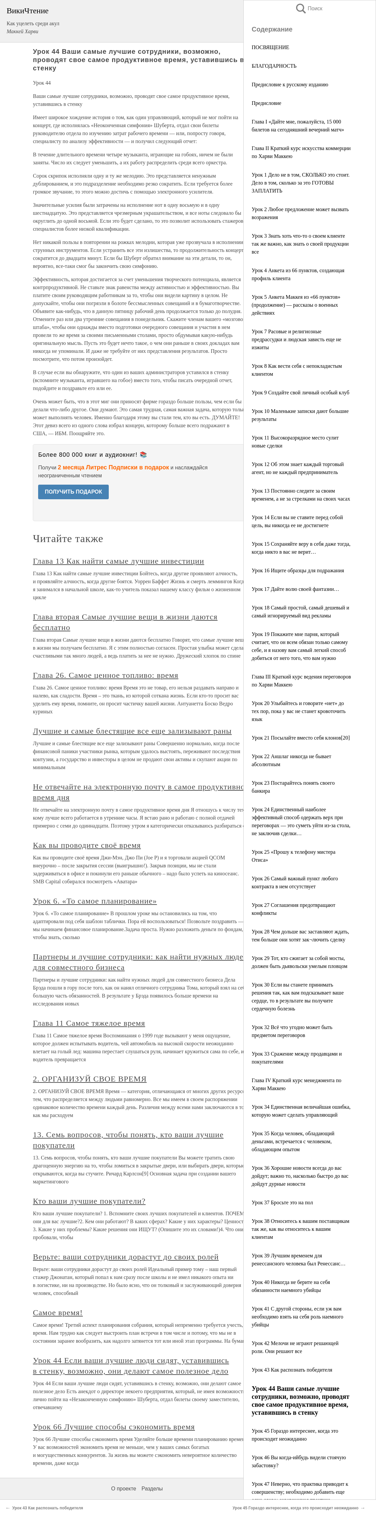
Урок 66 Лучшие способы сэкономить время (114, 1426)
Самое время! (58, 1312)
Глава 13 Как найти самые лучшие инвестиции (118, 561)
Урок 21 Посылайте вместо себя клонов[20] (301, 738)
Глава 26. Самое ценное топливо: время (105, 675)
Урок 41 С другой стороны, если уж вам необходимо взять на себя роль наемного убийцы (297, 1316)
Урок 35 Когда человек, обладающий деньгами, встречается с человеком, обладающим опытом (293, 1141)
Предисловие (266, 103)
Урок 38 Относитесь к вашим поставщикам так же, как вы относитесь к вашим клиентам (300, 1229)
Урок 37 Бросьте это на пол (282, 1202)
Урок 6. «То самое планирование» (95, 901)
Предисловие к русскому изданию (290, 84)
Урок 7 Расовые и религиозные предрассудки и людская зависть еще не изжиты (296, 339)
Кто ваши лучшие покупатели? (89, 1201)
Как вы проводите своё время (87, 845)
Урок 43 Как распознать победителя (292, 1370)
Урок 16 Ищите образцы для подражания (298, 570)
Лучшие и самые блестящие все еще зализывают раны (132, 731)
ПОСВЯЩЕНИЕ (270, 47)
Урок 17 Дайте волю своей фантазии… (295, 589)
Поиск (309, 8)
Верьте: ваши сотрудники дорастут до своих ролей (126, 1256)
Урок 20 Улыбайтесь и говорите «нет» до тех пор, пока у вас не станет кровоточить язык (298, 711)
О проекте (123, 1488)
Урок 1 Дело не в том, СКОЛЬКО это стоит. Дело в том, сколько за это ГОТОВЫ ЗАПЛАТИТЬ (300, 183)
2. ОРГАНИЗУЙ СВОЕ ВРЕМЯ (90, 1079)
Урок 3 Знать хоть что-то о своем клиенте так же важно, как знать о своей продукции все (300, 244)
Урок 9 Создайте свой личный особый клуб (300, 392)
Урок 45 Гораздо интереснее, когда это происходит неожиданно (295, 1508)
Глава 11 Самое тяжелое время (89, 1023)
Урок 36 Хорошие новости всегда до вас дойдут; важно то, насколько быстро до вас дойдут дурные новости (300, 1176)
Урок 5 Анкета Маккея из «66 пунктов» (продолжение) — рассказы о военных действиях (296, 305)
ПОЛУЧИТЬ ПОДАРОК (73, 492)
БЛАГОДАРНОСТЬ (274, 66)
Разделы (152, 1488)
